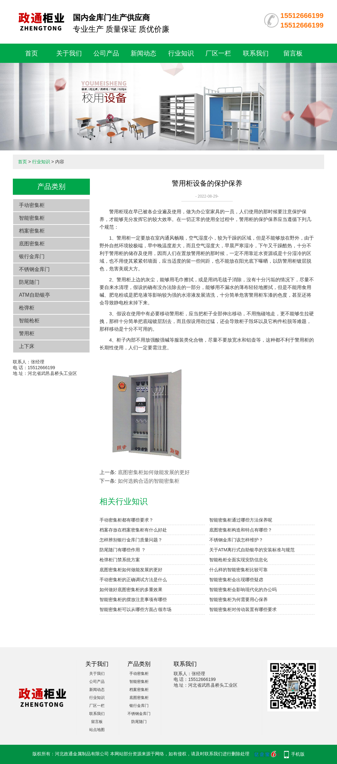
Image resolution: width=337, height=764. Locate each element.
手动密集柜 (32, 205)
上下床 (26, 346)
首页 (31, 53)
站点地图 (97, 729)
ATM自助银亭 (34, 295)
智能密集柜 (32, 218)
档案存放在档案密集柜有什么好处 (133, 529)
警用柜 (26, 333)
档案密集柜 (32, 230)
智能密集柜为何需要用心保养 (238, 599)
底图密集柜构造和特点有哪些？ (240, 529)
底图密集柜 (32, 243)
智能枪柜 (29, 320)
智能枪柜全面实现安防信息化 (238, 559)
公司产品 (106, 53)
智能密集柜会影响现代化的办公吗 (243, 589)
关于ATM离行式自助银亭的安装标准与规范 (252, 549)
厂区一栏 (218, 53)
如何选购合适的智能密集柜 (148, 481)
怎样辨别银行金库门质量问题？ (130, 539)
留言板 (293, 53)
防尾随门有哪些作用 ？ (122, 549)
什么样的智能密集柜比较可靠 (238, 569)
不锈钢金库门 (34, 269)
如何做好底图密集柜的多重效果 (130, 589)
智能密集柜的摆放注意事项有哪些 (133, 599)
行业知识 (181, 53)
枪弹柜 (26, 307)
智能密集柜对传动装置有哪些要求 (243, 609)
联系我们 (256, 53)
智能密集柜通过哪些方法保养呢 (240, 519)
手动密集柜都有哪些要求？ (126, 519)
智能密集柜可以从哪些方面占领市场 (135, 609)
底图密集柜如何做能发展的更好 (154, 472)
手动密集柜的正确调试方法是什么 (133, 579)
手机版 (298, 754)
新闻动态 (143, 53)
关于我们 (69, 53)
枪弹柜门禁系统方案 (119, 559)
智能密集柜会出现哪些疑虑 (236, 579)
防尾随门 (29, 282)
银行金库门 (32, 256)
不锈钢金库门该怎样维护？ (236, 539)
